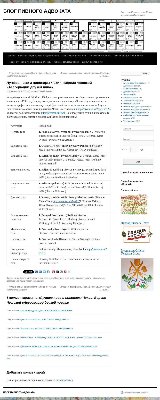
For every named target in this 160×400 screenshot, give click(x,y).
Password (126, 139)
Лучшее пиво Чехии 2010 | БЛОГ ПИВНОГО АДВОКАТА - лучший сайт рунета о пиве (58, 346)
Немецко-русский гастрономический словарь (29, 62)
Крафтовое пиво (130, 97)
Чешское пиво (98, 278)
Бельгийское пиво (130, 89)
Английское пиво (130, 86)
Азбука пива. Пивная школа (134, 83)
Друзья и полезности (92, 62)
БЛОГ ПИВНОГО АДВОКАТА (37, 11)
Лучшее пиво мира (44, 278)
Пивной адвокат (46, 91)
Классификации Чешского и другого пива (38, 55)
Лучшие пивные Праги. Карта (128, 55)
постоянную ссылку (34, 281)
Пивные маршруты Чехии (134, 109)
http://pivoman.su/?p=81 (54, 112)
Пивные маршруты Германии (135, 106)
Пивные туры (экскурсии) (134, 112)
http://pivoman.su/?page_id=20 (94, 109)
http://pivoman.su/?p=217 (66, 201)
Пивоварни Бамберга (100, 55)
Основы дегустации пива (66, 62)
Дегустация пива (130, 92)
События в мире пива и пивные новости (72, 278)
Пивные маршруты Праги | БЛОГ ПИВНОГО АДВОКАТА (46, 310)
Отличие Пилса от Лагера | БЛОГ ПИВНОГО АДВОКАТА (46, 328)
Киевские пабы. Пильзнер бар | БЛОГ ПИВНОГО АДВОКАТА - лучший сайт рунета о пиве (61, 337)
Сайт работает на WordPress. (137, 392)
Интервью (127, 95)
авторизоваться (64, 380)
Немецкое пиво (129, 103)
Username (127, 129)
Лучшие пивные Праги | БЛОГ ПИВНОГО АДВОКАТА (44, 319)
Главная (11, 55)
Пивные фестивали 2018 (74, 55)
